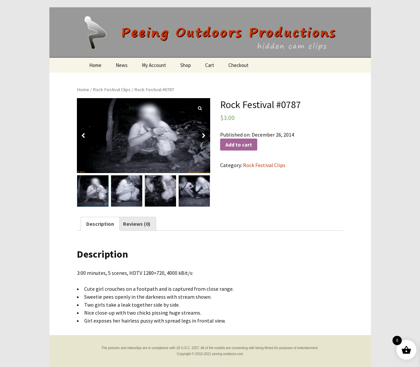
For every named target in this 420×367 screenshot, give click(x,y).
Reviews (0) (136, 223)
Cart (209, 65)
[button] (204, 135)
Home (95, 65)
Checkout (238, 65)
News (122, 65)
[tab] (100, 224)
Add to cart (238, 144)
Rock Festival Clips (112, 89)
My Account (154, 65)
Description (100, 223)
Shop (185, 65)
